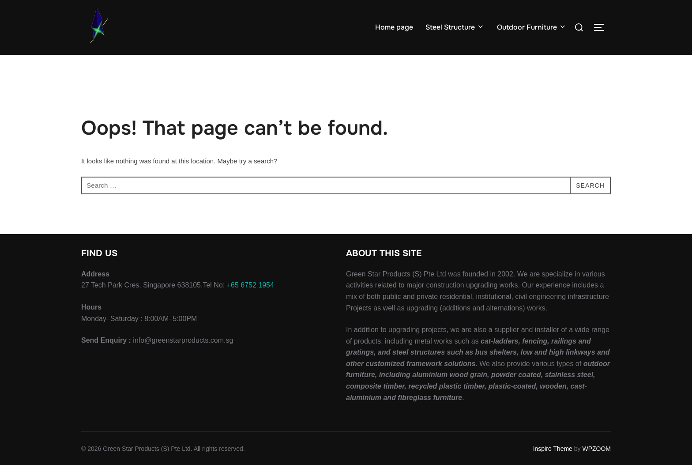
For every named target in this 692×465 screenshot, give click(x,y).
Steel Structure (455, 27)
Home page (394, 27)
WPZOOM (596, 448)
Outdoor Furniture (532, 27)
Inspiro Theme (552, 448)
